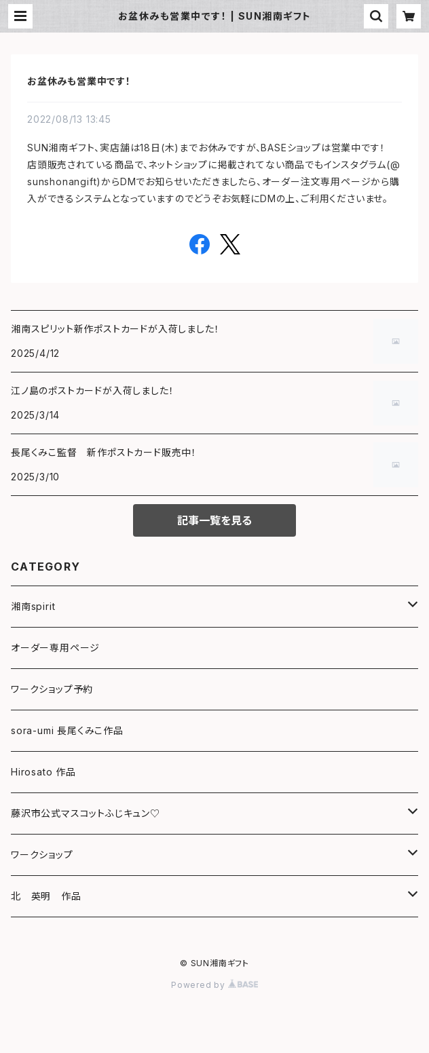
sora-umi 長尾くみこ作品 (67, 730)
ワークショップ (42, 854)
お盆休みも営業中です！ (79, 81)
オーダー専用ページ (55, 647)
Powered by (214, 985)
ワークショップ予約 (52, 689)
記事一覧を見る (214, 520)
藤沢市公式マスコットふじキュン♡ (85, 813)
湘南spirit (33, 606)
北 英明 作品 (46, 896)
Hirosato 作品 (43, 772)
